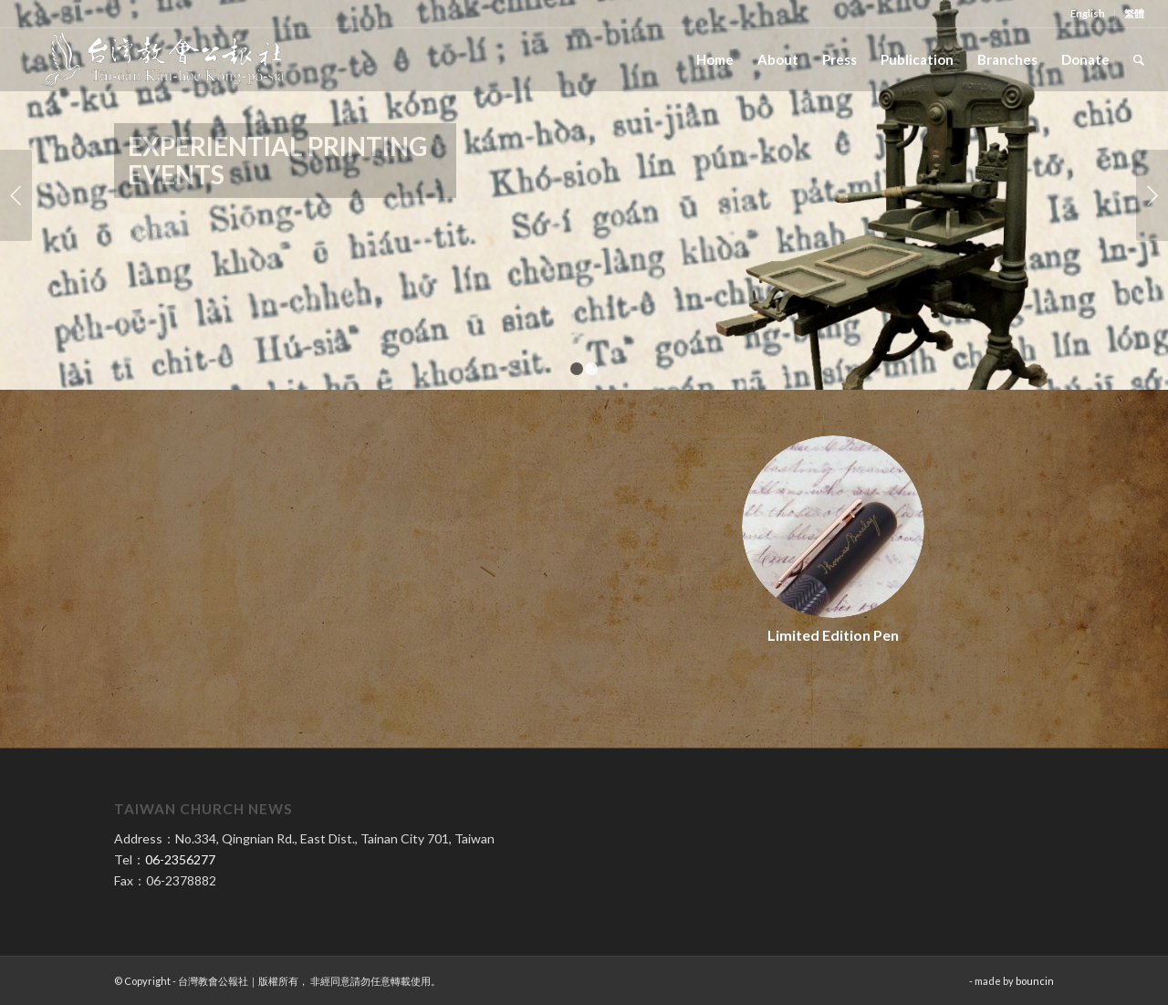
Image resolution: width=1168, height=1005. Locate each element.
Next (1152, 195)
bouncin (1035, 981)
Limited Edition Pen (833, 635)
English (1087, 13)
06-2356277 (180, 859)
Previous (16, 195)
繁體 (1134, 13)
